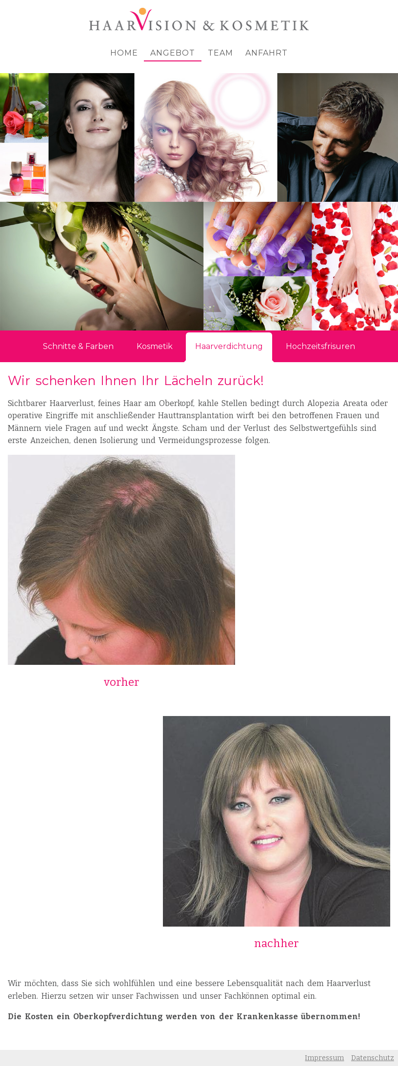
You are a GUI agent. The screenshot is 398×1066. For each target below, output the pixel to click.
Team (220, 53)
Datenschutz (372, 1058)
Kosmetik (155, 346)
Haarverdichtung (229, 346)
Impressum (324, 1058)
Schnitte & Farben (78, 346)
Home (124, 53)
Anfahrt (266, 53)
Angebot (172, 53)
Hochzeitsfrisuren (320, 346)
